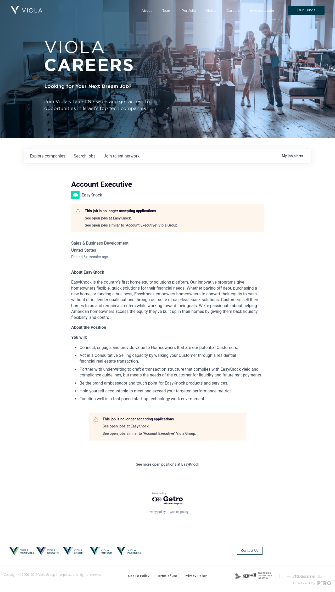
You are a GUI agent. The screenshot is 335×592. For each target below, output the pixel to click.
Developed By (312, 583)
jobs (84, 156)
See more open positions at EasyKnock (167, 464)
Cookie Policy (138, 575)
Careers (232, 11)
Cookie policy (179, 512)
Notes (211, 11)
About (146, 11)
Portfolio (189, 11)
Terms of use (167, 575)
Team (166, 11)
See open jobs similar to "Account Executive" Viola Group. (131, 225)
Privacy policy (156, 512)
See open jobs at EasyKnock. (108, 218)
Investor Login (262, 11)
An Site (304, 576)
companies (47, 156)
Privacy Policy (196, 575)
